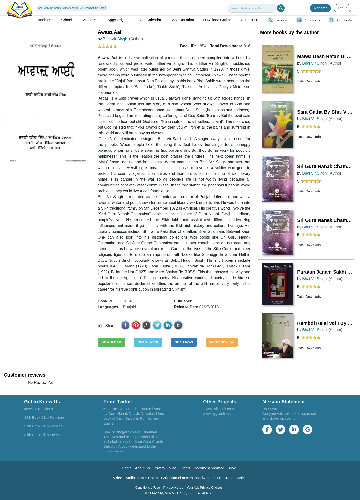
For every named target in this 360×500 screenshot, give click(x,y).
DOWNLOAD (111, 342)
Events (184, 468)
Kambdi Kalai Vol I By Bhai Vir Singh (325, 323)
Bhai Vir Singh (115, 39)
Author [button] (89, 20)
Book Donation (182, 20)
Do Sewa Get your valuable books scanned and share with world (289, 413)
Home (127, 468)
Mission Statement (283, 401)
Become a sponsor (209, 468)
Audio (130, 478)
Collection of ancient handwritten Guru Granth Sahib (203, 478)
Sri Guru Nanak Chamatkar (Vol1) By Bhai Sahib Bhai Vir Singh (325, 166)
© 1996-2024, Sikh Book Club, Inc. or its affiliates (179, 493)
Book (231, 468)
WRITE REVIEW (221, 342)
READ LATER (148, 342)
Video (117, 478)
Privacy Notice (173, 487)
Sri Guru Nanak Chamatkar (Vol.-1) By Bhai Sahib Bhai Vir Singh (325, 220)
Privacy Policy (164, 468)
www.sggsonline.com (220, 413)
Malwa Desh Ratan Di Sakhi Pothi (325, 56)
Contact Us (250, 20)
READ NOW (184, 342)
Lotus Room (148, 478)
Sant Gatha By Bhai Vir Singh (325, 112)
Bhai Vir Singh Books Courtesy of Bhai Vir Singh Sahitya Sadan (72, 8)
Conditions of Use (147, 487)
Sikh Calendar (150, 20)
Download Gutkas (217, 20)
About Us (142, 468)
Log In (342, 8)
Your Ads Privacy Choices (204, 487)
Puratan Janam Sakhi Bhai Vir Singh (325, 271)
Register (320, 8)
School (66, 20)
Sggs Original (118, 20)
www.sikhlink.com (220, 409)
